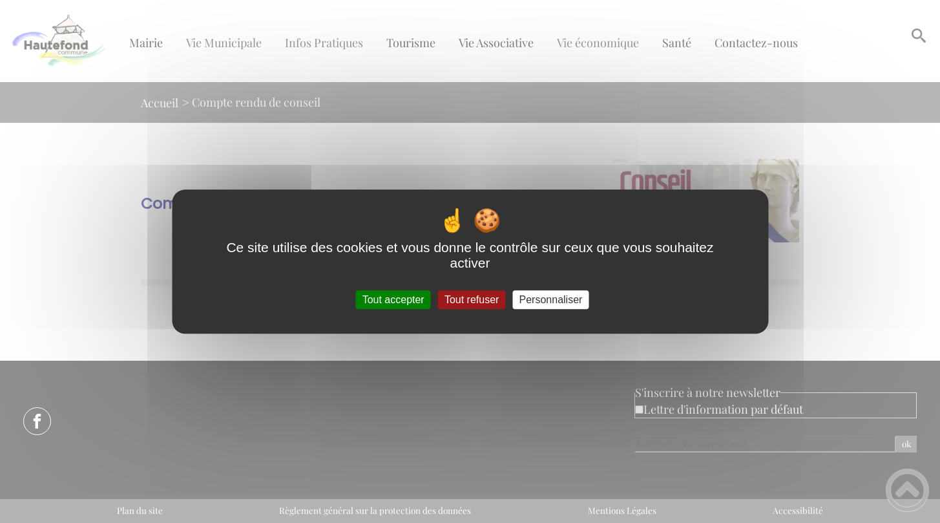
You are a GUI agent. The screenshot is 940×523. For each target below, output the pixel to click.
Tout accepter (393, 299)
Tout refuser (471, 299)
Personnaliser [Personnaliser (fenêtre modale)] (551, 299)
